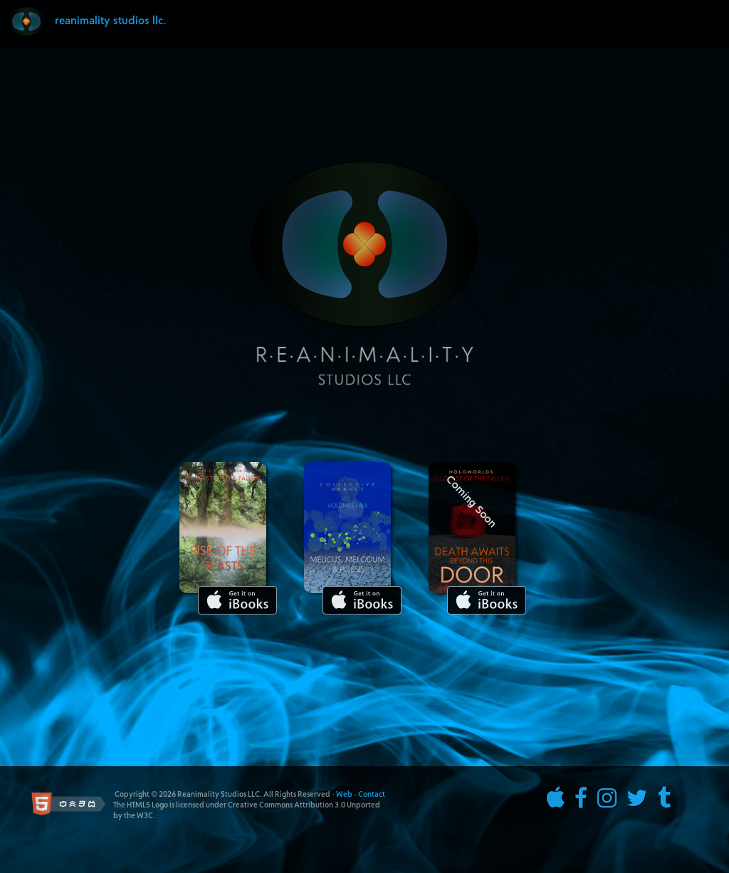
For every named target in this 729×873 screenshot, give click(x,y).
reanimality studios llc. (111, 21)
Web (344, 794)
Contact (371, 794)
